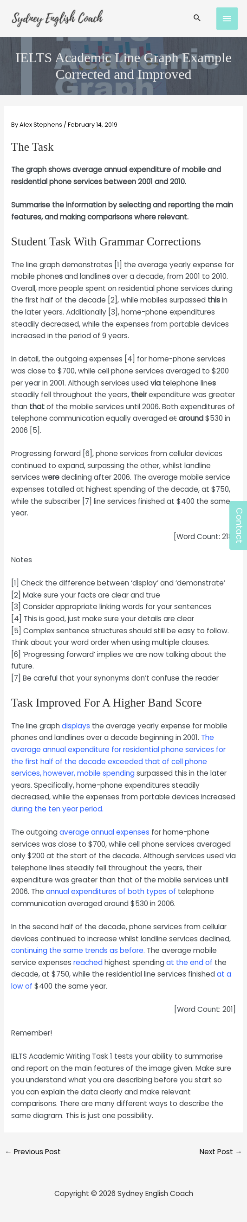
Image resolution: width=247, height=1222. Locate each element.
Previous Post (33, 1152)
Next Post (221, 1152)
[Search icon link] (197, 18)
